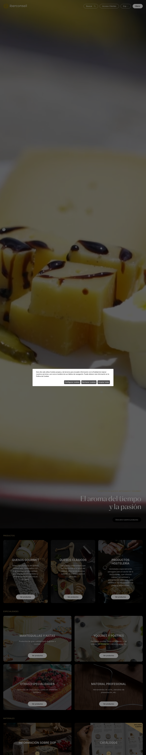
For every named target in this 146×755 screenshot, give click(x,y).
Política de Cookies (42, 376)
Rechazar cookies (89, 382)
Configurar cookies (72, 382)
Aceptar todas (103, 382)
